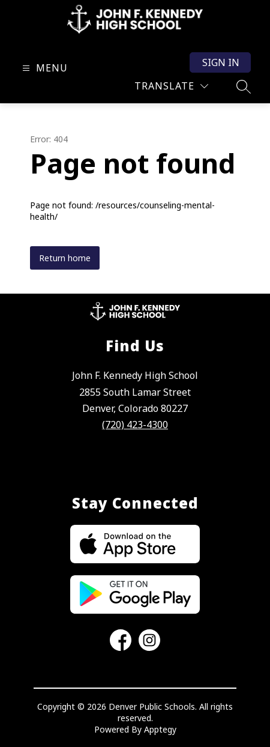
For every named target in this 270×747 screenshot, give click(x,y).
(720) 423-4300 (135, 424)
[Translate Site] (171, 86)
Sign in (220, 62)
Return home (65, 258)
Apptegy (160, 729)
